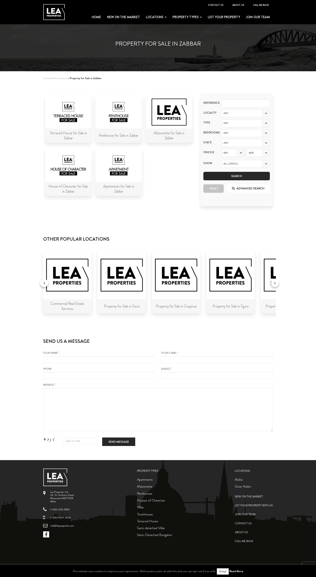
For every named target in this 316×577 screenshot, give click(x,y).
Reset (214, 189)
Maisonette (144, 486)
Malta (238, 479)
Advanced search (248, 188)
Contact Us (215, 5)
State (207, 142)
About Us (238, 5)
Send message (118, 442)
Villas (140, 507)
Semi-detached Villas (151, 528)
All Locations (60, 78)
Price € (208, 152)
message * (158, 407)
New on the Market (123, 17)
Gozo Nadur (243, 486)
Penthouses (144, 493)
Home (96, 17)
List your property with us (254, 505)
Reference (209, 102)
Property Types (147, 471)
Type (206, 122)
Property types (186, 17)
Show (207, 163)
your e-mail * (217, 357)
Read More (236, 571)
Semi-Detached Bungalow (154, 534)
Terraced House (147, 521)
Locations (154, 17)
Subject (217, 373)
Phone (99, 373)
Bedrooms (209, 132)
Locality (209, 112)
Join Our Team (258, 17)
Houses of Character (151, 500)
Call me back (261, 5)
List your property (224, 17)
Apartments (145, 479)
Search (236, 176)
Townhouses (145, 514)
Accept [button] (222, 571)
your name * (99, 357)
